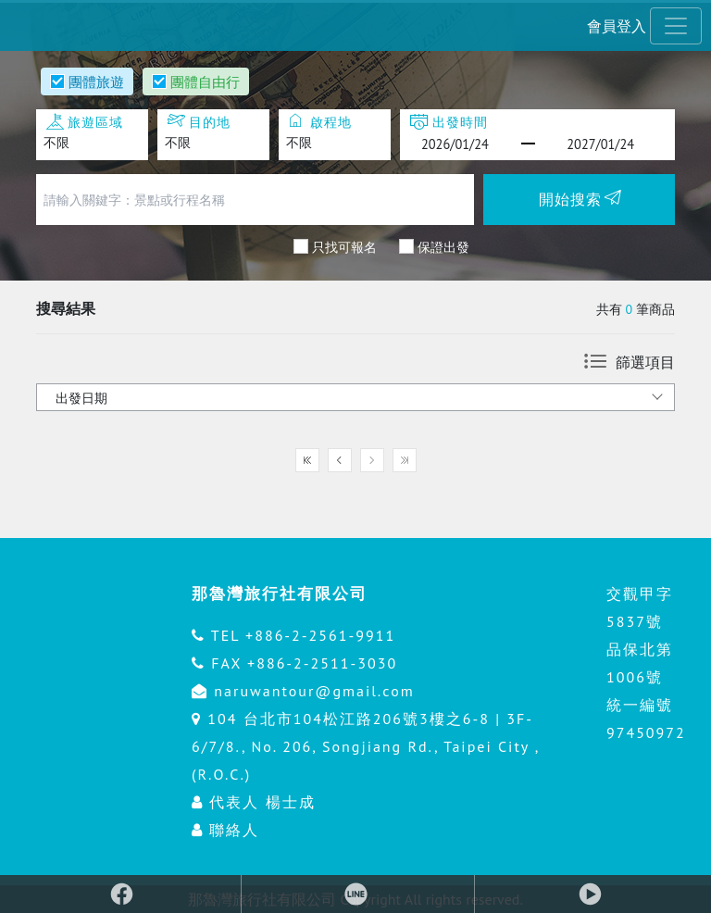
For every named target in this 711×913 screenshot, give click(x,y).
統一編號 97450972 (646, 718)
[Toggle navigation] (676, 25)
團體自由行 (205, 81)
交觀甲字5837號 (639, 607)
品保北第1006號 (639, 663)
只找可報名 (344, 246)
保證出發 (443, 246)
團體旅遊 (96, 81)
